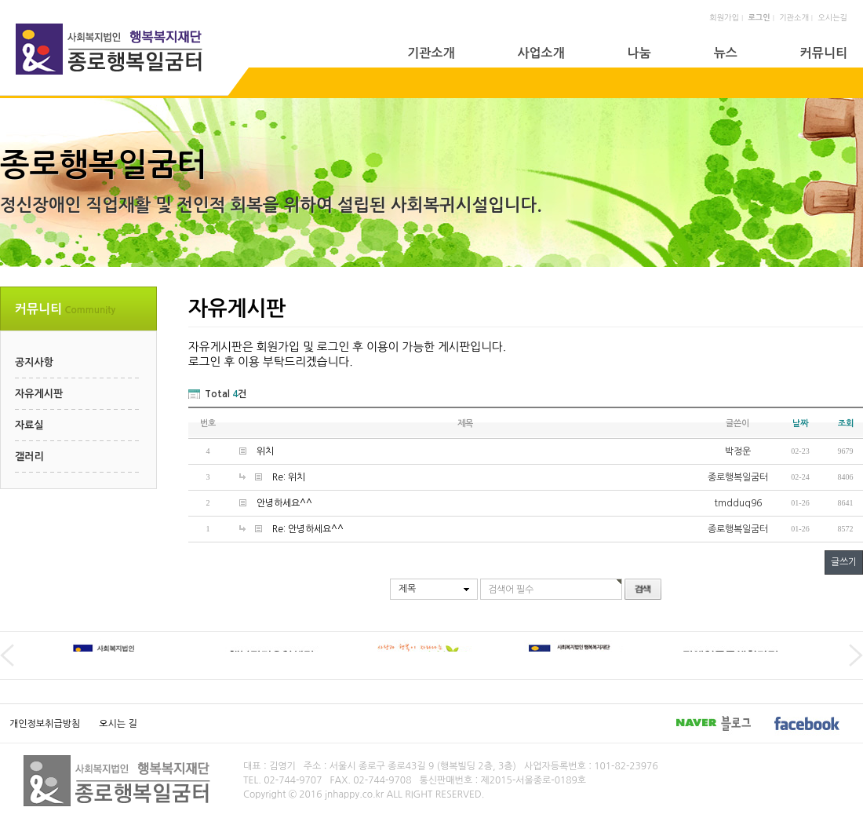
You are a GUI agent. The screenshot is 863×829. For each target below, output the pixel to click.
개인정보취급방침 (44, 724)
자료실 (29, 425)
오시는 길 (118, 724)
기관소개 (794, 17)
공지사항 (34, 362)
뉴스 (725, 53)
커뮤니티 (823, 53)
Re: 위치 (288, 477)
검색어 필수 (510, 589)
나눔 (639, 53)
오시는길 (832, 17)
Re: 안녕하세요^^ (308, 529)
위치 (265, 451)
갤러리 (29, 456)
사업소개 (540, 53)
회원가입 (724, 17)
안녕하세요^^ (284, 503)
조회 (846, 423)
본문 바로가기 (0, 0)
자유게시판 (39, 394)
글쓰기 (844, 562)
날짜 (800, 423)
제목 (407, 588)
